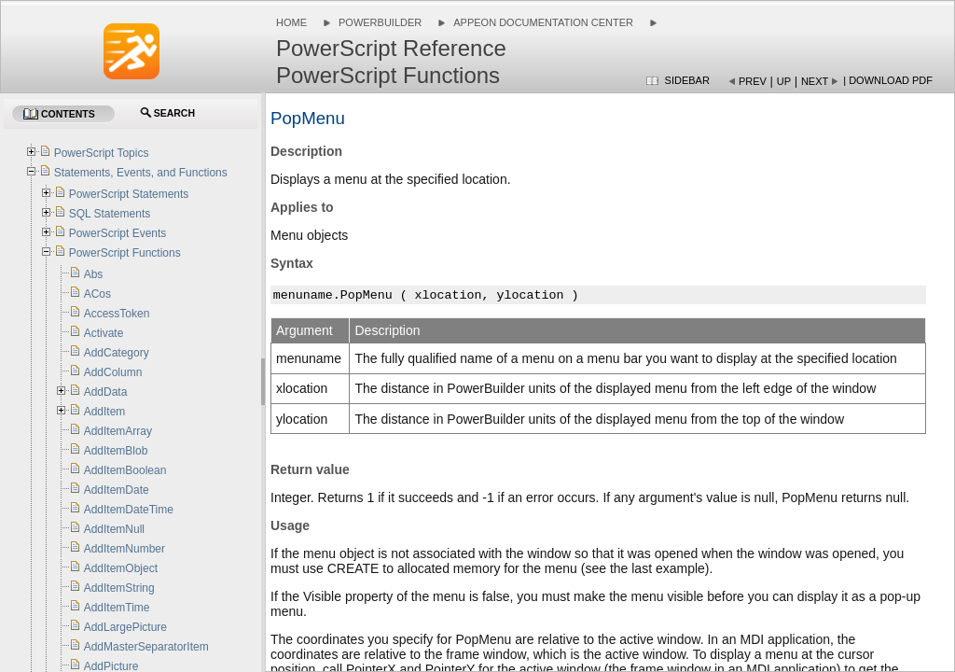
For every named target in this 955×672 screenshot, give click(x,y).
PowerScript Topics (101, 153)
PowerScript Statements (129, 194)
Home (291, 22)
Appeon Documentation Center (543, 22)
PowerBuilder (380, 22)
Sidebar (687, 80)
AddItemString (119, 588)
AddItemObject (121, 568)
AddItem (105, 411)
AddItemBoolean (125, 470)
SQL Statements (110, 213)
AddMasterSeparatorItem (146, 646)
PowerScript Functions (125, 252)
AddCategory (116, 352)
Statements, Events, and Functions (141, 172)
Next (814, 81)
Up (784, 81)
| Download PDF (888, 80)
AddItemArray (118, 431)
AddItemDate (116, 490)
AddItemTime (117, 607)
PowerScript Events (118, 233)
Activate (104, 333)
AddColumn (113, 372)
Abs (94, 274)
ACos (97, 294)
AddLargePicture (125, 627)
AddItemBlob (116, 450)
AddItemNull (114, 529)
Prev (753, 81)
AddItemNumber (124, 548)
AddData (106, 392)
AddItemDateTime (128, 509)
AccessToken (117, 313)
